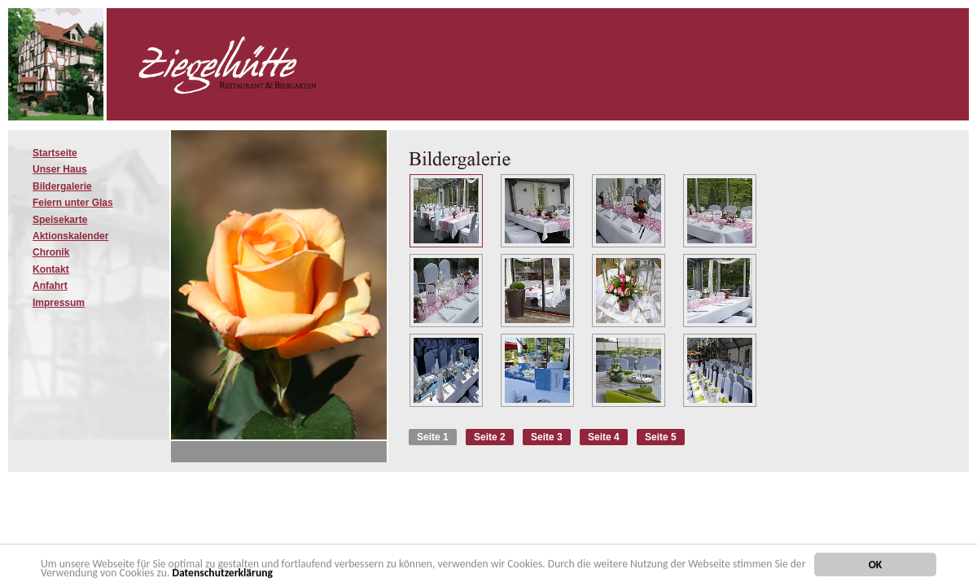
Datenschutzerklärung (222, 574)
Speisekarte (60, 219)
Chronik (51, 252)
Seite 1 (433, 437)
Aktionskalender (70, 236)
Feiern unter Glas (73, 202)
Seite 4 (604, 437)
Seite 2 (490, 437)
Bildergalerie (62, 186)
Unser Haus (60, 169)
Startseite (55, 153)
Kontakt (51, 269)
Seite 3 (547, 437)
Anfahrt (50, 285)
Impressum (59, 302)
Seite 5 (661, 437)
